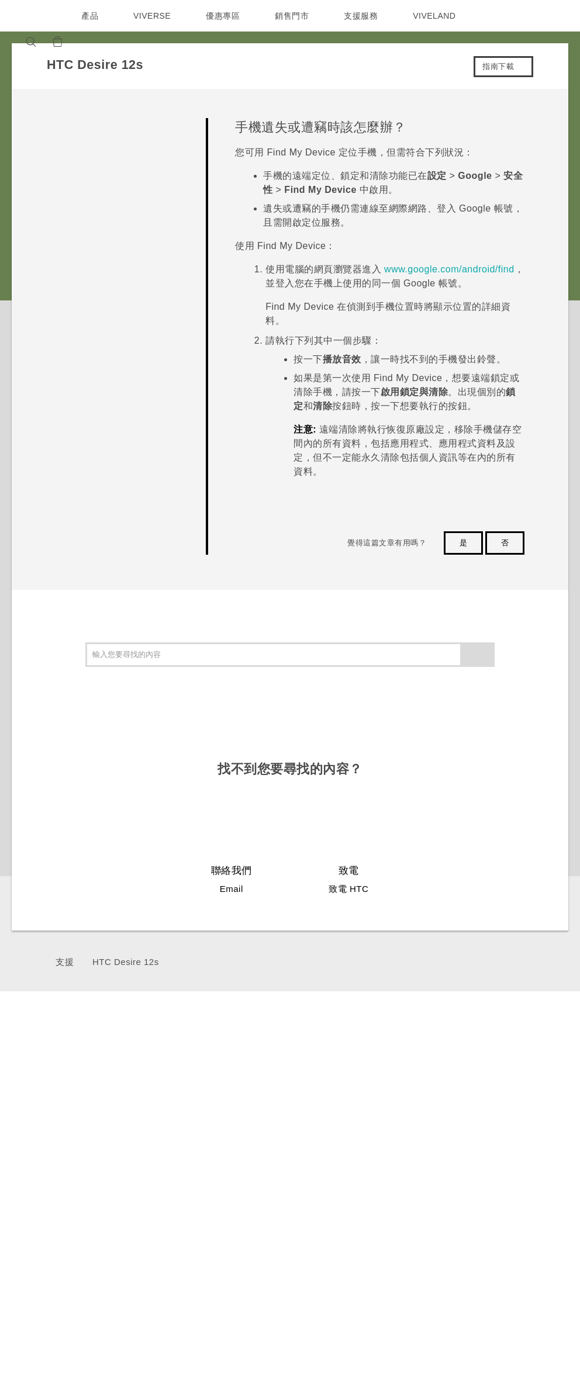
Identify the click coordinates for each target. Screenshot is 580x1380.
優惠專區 (226, 16)
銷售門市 (295, 16)
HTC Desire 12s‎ (125, 962)
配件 (142, 1118)
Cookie (545, 1214)
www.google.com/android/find (449, 269)
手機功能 (448, 1090)
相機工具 (448, 1106)
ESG (539, 1082)
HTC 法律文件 (534, 1280)
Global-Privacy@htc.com (463, 1317)
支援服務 (364, 16)
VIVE (145, 1134)
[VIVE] (116, 41)
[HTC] (32, 16)
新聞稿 (542, 1098)
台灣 (42, 1101)
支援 (65, 962)
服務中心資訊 (369, 1102)
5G (139, 1074)
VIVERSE (153, 16)
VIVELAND (440, 16)
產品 (89, 16)
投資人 (542, 1114)
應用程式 (448, 1074)
